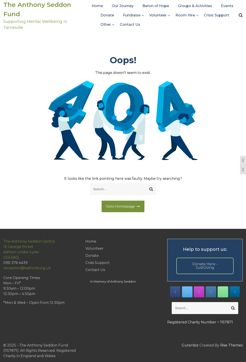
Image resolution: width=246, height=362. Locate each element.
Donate (107, 15)
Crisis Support (216, 15)
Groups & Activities (195, 6)
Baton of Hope (155, 6)
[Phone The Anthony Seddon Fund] (223, 291)
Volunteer (158, 15)
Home (97, 6)
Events (227, 6)
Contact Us (130, 24)
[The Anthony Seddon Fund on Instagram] (199, 291)
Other (105, 24)
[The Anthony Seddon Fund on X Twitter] (187, 291)
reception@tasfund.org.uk (27, 268)
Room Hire (185, 15)
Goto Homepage (123, 206)
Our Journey (123, 6)
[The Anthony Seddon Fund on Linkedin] (234, 291)
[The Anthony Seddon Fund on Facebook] (175, 291)
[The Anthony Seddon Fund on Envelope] (211, 291)
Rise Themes (231, 345)
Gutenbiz (190, 345)
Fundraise (131, 15)
